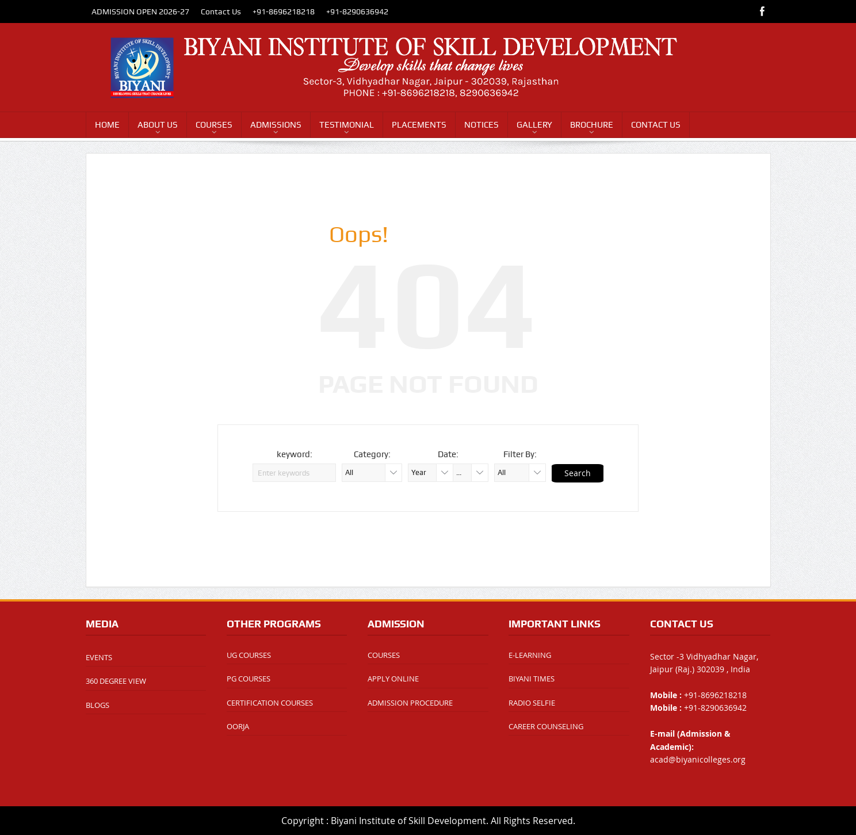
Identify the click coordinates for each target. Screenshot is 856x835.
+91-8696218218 (284, 11)
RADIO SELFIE (532, 703)
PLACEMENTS (419, 125)
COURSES (214, 125)
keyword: (294, 454)
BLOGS (97, 705)
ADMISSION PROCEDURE (410, 703)
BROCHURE (591, 125)
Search (577, 473)
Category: (372, 454)
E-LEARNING (530, 655)
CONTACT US (656, 125)
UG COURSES (249, 655)
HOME (107, 125)
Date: (448, 454)
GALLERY (534, 125)
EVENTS (99, 657)
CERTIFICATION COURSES (270, 703)
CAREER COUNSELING (546, 726)
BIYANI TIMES (532, 678)
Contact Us (221, 11)
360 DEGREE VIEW (116, 681)
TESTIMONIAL (346, 125)
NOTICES (481, 125)
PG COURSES (248, 678)
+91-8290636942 (357, 11)
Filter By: (520, 454)
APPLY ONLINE (393, 678)
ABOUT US (157, 125)
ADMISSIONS (275, 125)
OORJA (238, 726)
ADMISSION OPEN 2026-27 (140, 11)
